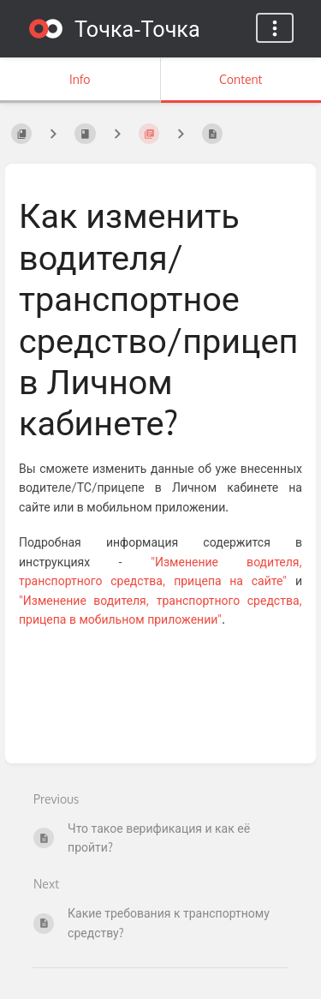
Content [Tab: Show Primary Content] (240, 79)
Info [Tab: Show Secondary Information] (80, 79)
